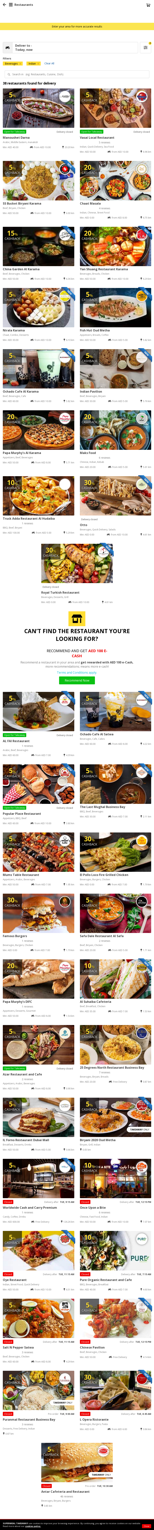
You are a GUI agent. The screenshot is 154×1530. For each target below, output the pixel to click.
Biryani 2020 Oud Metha (98, 1140)
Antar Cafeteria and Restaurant (65, 1492)
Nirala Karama (14, 330)
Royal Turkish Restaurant (60, 592)
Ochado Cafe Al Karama (21, 391)
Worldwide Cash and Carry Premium (30, 1208)
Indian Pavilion (91, 391)
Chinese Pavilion (92, 1347)
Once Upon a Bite (93, 1208)
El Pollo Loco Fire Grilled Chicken (104, 875)
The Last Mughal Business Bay (102, 807)
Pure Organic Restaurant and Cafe (106, 1280)
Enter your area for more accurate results (77, 26)
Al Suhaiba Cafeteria (95, 1002)
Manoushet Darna (16, 138)
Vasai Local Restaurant (97, 138)
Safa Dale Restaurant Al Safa (102, 936)
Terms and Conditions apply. (77, 672)
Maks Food (88, 453)
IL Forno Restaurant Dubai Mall (26, 1140)
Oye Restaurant (15, 1280)
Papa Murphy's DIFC (17, 1002)
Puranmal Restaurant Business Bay (29, 1419)
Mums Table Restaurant (21, 875)
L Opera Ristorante (94, 1419)
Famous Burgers (15, 936)
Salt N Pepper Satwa (18, 1347)
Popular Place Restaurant (22, 814)
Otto (83, 525)
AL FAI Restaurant (16, 741)
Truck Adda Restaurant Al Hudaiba (29, 518)
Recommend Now (77, 680)
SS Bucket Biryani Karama (22, 203)
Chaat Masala (90, 203)
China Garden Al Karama (21, 269)
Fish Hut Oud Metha (95, 330)
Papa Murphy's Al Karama (22, 453)
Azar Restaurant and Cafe (22, 1074)
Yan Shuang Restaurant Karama (104, 269)
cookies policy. (33, 1526)
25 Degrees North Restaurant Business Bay (112, 1067)
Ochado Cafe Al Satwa (96, 734)
